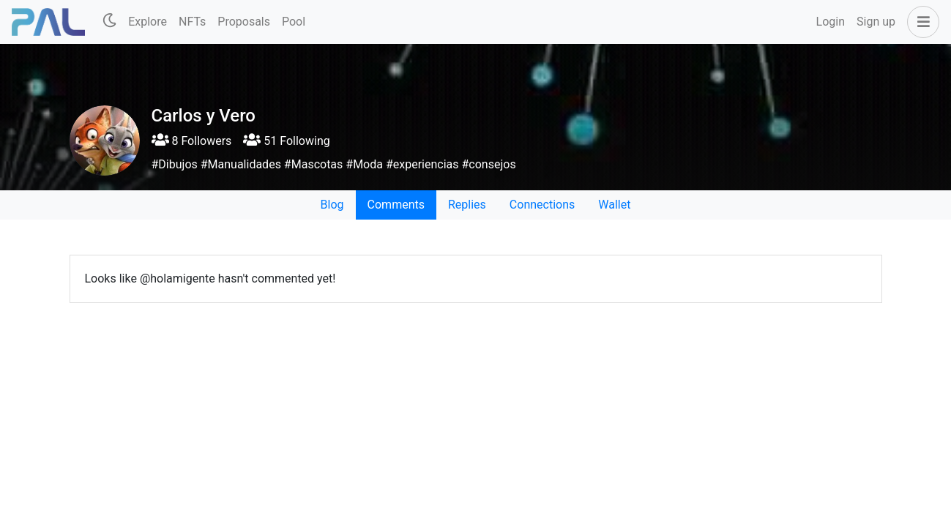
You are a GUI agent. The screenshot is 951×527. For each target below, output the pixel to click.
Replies (467, 205)
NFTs (192, 22)
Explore (147, 22)
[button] (920, 22)
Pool (293, 22)
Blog (332, 205)
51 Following (286, 141)
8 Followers (192, 141)
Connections (542, 205)
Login (830, 22)
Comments (396, 205)
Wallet (614, 205)
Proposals (243, 22)
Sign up (876, 22)
